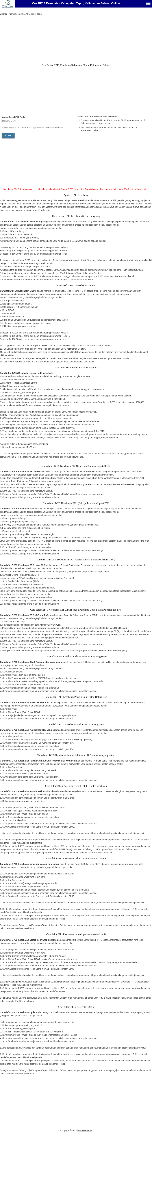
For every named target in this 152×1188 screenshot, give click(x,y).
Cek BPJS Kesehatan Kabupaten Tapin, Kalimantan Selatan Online (76, 3)
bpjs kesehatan (84, 1130)
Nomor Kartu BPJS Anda (13, 117)
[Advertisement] (76, 40)
